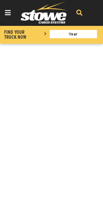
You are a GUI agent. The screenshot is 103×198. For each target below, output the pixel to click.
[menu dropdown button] (8, 13)
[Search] (79, 13)
